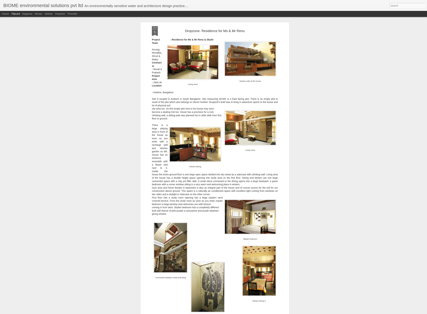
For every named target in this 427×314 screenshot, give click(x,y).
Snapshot (60, 13)
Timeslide (72, 13)
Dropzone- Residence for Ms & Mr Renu (215, 31)
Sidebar (49, 13)
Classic (5, 13)
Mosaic (38, 13)
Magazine (27, 13)
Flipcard (16, 13)
